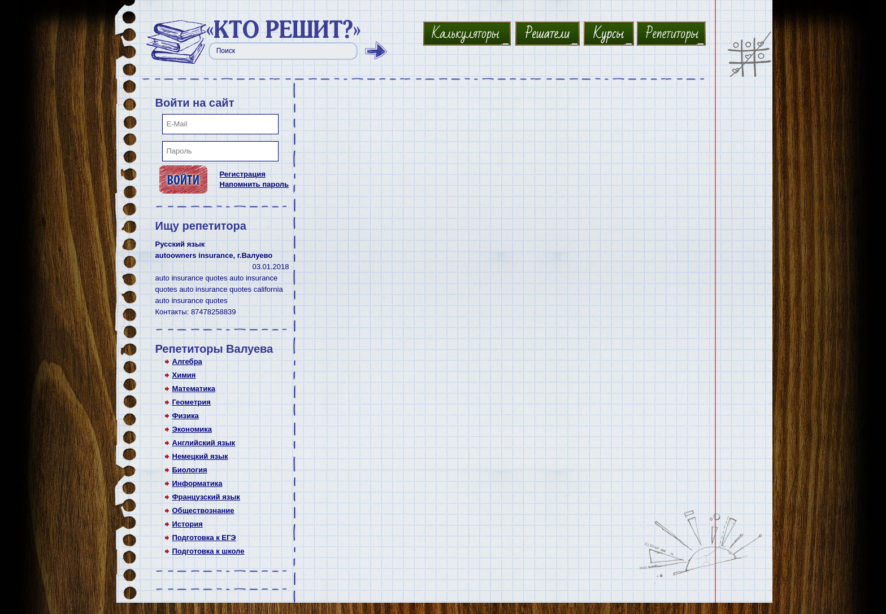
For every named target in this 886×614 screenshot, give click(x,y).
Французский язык (206, 497)
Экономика (192, 429)
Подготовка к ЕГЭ (204, 537)
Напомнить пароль (254, 184)
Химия (184, 375)
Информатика (197, 483)
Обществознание (203, 510)
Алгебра (187, 361)
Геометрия (191, 402)
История (187, 524)
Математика (193, 388)
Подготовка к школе (208, 551)
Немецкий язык (200, 456)
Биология (189, 470)
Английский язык (204, 442)
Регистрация (243, 174)
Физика (185, 415)
